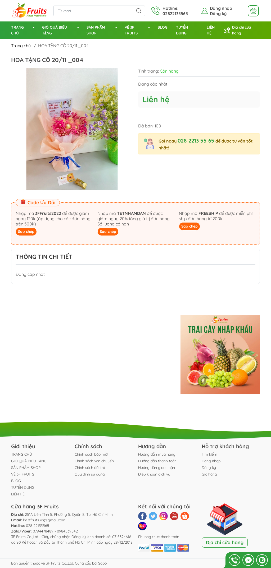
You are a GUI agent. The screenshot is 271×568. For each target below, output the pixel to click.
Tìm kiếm (209, 454)
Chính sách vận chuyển (94, 461)
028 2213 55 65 (196, 140)
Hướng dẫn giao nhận (156, 467)
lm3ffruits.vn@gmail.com (44, 520)
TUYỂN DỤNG (182, 30)
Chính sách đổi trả (90, 467)
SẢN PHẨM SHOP (103, 30)
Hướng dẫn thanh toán (157, 461)
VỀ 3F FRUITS (139, 30)
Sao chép (26, 231)
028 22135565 (37, 525)
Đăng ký (218, 13)
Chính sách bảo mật (92, 454)
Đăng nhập (221, 8)
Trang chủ (21, 45)
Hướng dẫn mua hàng (156, 454)
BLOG (162, 27)
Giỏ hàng (209, 474)
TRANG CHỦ (24, 30)
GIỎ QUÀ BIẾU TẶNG (62, 30)
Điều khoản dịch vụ (154, 474)
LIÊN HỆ (211, 30)
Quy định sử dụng (90, 474)
